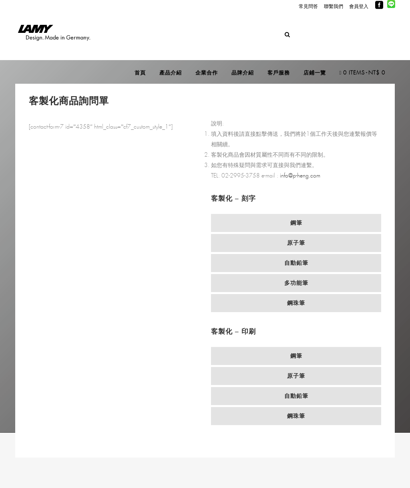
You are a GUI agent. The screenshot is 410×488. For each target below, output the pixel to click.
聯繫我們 (333, 6)
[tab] (296, 223)
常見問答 (308, 6)
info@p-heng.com (300, 176)
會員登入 (358, 6)
